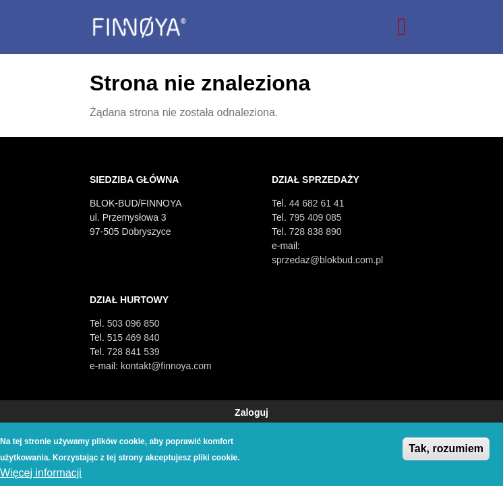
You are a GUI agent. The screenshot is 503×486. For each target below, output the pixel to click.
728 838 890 (315, 231)
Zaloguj (251, 412)
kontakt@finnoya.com (166, 365)
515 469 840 (133, 337)
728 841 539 (133, 351)
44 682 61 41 (317, 203)
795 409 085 (315, 217)
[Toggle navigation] (401, 27)
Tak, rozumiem (446, 448)
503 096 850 (133, 323)
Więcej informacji (41, 473)
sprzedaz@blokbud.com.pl (327, 259)
